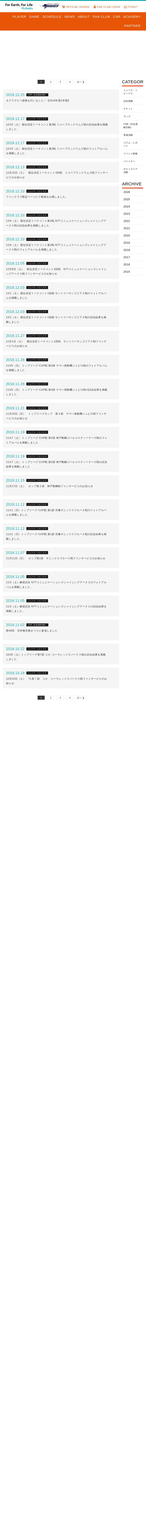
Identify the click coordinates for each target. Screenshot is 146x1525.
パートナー (129, 152)
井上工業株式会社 (121, 1222)
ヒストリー (52, 1458)
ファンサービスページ (90, 1458)
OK (118, 1515)
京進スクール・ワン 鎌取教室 (125, 1354)
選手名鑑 (10, 1465)
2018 (126, 240)
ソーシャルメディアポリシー (71, 1501)
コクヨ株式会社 (49, 1252)
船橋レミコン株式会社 (17, 1396)
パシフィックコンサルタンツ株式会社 (19, 1291)
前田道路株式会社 (15, 1302)
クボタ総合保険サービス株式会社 (90, 1243)
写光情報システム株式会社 (125, 1261)
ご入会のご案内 (87, 1450)
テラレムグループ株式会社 (19, 1280)
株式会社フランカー (122, 1291)
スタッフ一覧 (12, 1473)
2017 (126, 248)
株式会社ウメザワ (121, 1231)
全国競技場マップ (126, 1454)
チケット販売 (12, 1450)
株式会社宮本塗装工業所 (19, 1404)
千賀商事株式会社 (50, 1231)
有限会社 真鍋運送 (121, 1396)
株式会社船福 (48, 1396)
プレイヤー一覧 (13, 1469)
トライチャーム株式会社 (125, 1376)
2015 (126, 262)
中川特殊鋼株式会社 (122, 1280)
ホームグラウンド (55, 1462)
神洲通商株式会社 (15, 1270)
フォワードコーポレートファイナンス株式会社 (90, 1291)
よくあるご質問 (54, 1446)
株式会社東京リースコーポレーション (54, 1280)
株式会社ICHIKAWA (52, 1311)
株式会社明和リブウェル (54, 1302)
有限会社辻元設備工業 (123, 1270)
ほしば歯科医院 (84, 1396)
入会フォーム (86, 1454)
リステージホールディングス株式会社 (125, 1302)
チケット (128, 99)
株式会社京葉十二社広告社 (19, 1365)
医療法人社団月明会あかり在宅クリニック (19, 1231)
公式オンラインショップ (17, 1477)
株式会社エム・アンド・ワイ (90, 1354)
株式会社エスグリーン (17, 1242)
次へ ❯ (80, 72)
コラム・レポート (130, 135)
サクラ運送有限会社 (122, 1252)
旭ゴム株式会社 (49, 1222)
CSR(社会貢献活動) (56, 1469)
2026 (126, 183)
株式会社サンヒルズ (87, 1365)
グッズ (126, 107)
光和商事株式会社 (50, 1365)
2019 (126, 233)
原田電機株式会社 (50, 1291)
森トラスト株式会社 (87, 1302)
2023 (126, 204)
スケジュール (12, 1458)
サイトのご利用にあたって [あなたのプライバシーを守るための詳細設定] (28, 1520)
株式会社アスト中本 (16, 1345)
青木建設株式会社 (15, 1222)
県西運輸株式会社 (121, 1242)
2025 (126, 190)
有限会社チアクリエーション (90, 1376)
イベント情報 (130, 144)
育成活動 (128, 126)
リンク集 (121, 1450)
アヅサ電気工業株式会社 (54, 1345)
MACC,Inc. (82, 1311)
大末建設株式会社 (86, 1270)
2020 (126, 226)
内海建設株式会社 (86, 1231)
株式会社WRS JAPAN (123, 1311)
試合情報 (128, 92)
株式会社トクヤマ (86, 1280)
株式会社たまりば (50, 1376)
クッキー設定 (98, 1515)
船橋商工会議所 (119, 1387)
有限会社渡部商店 (15, 1311)
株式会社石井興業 (121, 1345)
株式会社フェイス (86, 1387)
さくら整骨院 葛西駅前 (18, 1261)
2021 (126, 219)
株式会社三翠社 (119, 1365)
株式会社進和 (12, 1376)
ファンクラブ (86, 1446)
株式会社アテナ (84, 1345)
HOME (8, 1446)
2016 (126, 255)
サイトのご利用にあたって (73, 1497)
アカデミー (123, 1446)
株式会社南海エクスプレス (19, 1387)
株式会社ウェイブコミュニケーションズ (54, 1354)
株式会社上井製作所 (16, 1354)
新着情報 (10, 1462)
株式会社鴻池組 (13, 1252)
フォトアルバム (87, 1462)
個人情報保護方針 (71, 1504)
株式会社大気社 (49, 1270)
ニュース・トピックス (130, 82)
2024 (126, 197)
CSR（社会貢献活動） (130, 116)
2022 (126, 211)
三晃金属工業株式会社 (88, 1261)
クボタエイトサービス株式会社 (54, 1243)
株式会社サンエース (52, 1261)
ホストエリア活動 (130, 161)
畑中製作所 (46, 1387)
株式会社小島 (83, 1252)
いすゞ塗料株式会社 (87, 1222)
